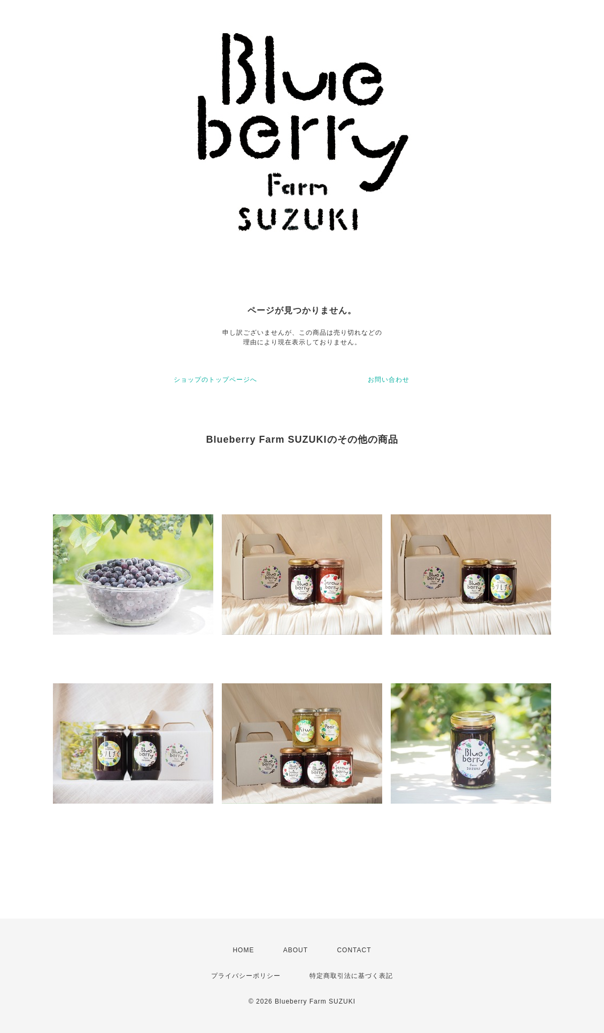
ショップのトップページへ (215, 379)
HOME (243, 950)
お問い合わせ (388, 379)
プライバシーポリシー (246, 976)
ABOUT (295, 950)
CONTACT (354, 950)
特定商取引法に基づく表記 (351, 976)
